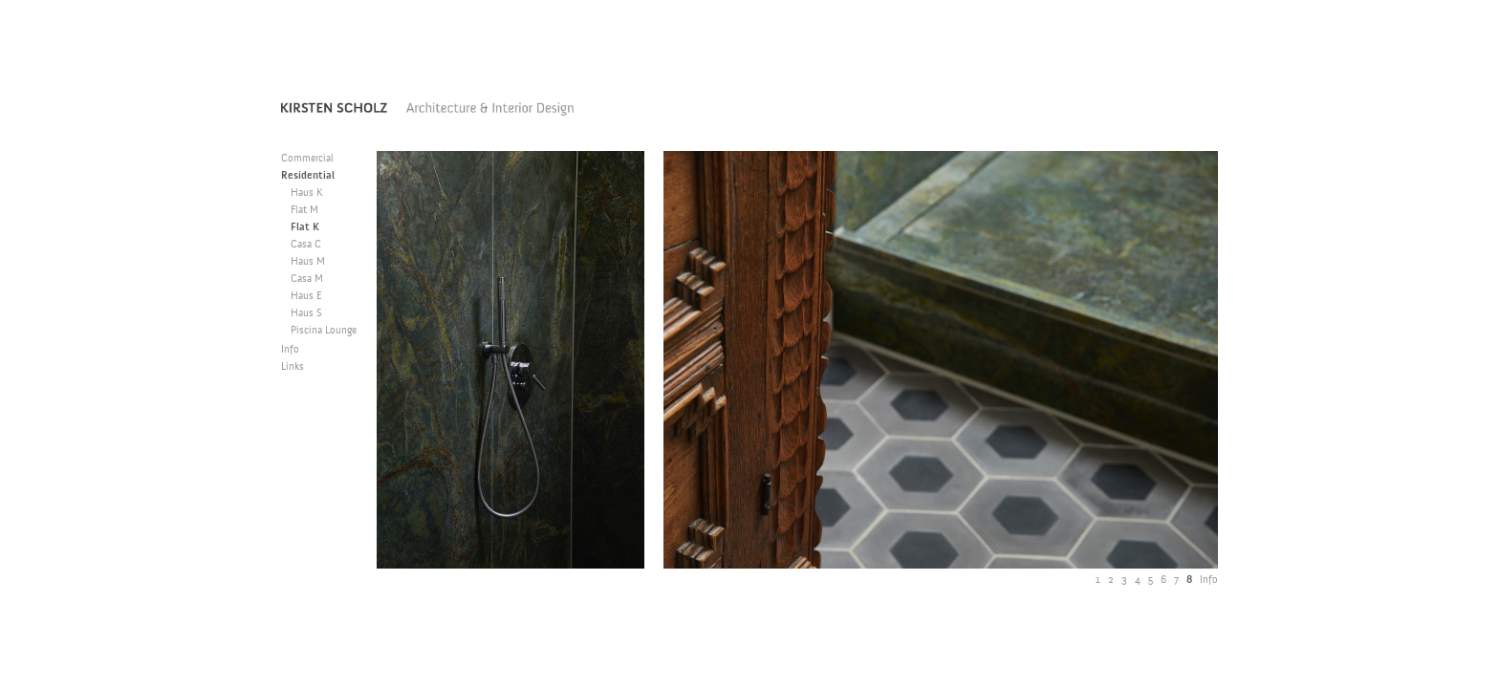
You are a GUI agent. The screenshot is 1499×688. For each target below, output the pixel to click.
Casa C (306, 245)
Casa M (307, 279)
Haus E (306, 296)
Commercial (307, 159)
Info (290, 350)
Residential (308, 176)
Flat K (305, 228)
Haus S (306, 314)
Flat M (304, 210)
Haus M (308, 262)
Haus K (307, 193)
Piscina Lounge (324, 331)
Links (292, 367)
